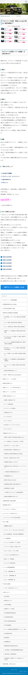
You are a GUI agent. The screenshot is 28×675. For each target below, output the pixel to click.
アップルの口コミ (8, 416)
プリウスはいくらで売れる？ (10, 509)
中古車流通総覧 (7, 625)
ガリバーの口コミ (8, 429)
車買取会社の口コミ (8, 412)
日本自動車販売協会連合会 (10, 612)
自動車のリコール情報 (9, 608)
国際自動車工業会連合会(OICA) (11, 645)
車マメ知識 (5, 521)
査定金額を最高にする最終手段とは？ (12, 449)
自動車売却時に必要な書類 (9, 500)
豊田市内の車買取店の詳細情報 (10, 312)
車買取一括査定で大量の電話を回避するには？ (14, 437)
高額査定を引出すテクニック (10, 433)
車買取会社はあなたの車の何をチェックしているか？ (15, 467)
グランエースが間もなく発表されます (12, 546)
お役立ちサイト (6, 592)
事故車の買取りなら (7, 383)
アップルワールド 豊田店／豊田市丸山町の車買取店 (14, 365)
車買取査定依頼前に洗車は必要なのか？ (13, 484)
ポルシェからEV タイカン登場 (11, 550)
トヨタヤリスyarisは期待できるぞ (11, 554)
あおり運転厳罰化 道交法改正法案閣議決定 (14, 534)
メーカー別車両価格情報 (9, 567)
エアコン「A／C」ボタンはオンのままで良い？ (14, 530)
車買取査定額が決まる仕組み (10, 304)
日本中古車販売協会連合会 (10, 621)
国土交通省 (6, 596)
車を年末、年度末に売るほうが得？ (12, 457)
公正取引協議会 (7, 604)
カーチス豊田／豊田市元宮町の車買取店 (13, 322)
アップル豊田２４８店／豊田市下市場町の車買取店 (15, 354)
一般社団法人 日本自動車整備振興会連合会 (13, 650)
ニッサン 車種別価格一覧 (10, 575)
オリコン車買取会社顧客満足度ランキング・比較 (15, 629)
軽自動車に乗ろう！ (7, 505)
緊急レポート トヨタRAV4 (9, 379)
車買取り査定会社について (9, 396)
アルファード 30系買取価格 (7, 2)
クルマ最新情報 (6, 538)
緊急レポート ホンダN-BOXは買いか (12, 387)
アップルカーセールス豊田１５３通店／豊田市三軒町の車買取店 (15, 337)
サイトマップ (14, 669)
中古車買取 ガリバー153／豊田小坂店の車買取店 (14, 317)
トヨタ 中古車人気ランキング (11, 588)
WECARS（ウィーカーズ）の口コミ (12, 424)
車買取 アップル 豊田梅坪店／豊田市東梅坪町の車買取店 (14, 360)
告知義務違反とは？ (8, 475)
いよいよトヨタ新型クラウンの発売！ (12, 542)
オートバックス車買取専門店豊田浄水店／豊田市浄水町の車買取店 (15, 343)
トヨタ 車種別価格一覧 (9, 571)
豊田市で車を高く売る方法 (10, 480)
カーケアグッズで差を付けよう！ (11, 513)
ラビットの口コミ (8, 420)
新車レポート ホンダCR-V (9, 391)
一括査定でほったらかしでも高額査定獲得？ (14, 492)
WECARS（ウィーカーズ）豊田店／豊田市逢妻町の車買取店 (14, 348)
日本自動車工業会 (8, 633)
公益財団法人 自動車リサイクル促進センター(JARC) (14, 659)
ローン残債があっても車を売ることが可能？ (14, 441)
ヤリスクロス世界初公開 (9, 563)
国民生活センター (8, 600)
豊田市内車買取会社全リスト (10, 370)
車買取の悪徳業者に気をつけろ (11, 496)
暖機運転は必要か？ (8, 526)
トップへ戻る (23, 671)
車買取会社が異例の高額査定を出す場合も (13, 453)
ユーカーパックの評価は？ (10, 408)
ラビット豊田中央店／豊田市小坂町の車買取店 (14, 326)
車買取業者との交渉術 (9, 488)
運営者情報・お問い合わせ (9, 664)
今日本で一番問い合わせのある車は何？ (12, 374)
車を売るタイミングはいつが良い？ (12, 445)
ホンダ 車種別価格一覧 (9, 579)
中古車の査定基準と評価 (9, 308)
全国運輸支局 (7, 641)
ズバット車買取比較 (8, 404)
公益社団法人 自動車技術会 (10, 654)
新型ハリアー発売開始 (9, 559)
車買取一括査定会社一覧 (9, 400)
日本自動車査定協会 (8, 617)
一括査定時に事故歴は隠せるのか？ (12, 471)
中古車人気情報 (6, 584)
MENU (26, 1)
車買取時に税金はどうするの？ (11, 462)
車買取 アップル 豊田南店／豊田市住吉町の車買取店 (14, 331)
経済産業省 (6, 637)
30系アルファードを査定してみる (14, 287)
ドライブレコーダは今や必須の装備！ (12, 517)
